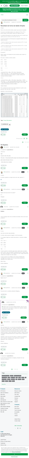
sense (3, 381)
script (9, 377)
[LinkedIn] (18, 428)
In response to (7, 149)
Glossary (16, 398)
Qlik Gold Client (4, 410)
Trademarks (3, 443)
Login (16, 1)
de (25, 377)
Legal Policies (3, 439)
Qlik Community (18, 425)
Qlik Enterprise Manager (5, 406)
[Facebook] (20, 428)
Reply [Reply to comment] (25, 168)
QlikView (2, 398)
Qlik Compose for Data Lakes (7, 401)
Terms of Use (3, 445)
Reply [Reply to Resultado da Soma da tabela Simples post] (25, 134)
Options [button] (27, 15)
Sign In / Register (24, 5)
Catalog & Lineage (4, 408)
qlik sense (13, 377)
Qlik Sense (3, 394)
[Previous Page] (23, 142)
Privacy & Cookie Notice (5, 441)
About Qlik (17, 406)
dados (6, 381)
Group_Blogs (4, 377)
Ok (14, 454)
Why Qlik (2, 411)
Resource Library (18, 390)
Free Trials (17, 394)
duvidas (19, 379)
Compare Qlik (17, 396)
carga (13, 381)
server (10, 381)
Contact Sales (17, 420)
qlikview (11, 375)
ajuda (20, 377)
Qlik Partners (17, 392)
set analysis (4, 379)
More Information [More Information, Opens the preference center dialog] (14, 456)
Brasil (2, 14)
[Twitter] (15, 428)
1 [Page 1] (24, 142)
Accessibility (17, 412)
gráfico (8, 379)
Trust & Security (18, 410)
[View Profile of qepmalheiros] (7, 22)
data (16, 377)
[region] (14, 452)
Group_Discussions (7, 120)
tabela (23, 377)
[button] (27, 22)
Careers (16, 415)
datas (23, 379)
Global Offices (17, 419)
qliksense (13, 379)
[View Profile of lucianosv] (7, 147)
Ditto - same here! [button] (5, 129)
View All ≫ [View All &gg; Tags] (4, 384)
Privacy (16, 413)
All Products (3, 390)
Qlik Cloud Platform (4, 392)
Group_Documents (17, 375)
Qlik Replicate (3, 399)
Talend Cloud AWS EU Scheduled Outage (11, 8)
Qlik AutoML (3, 396)
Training (16, 399)
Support (16, 401)
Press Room (17, 408)
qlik (16, 379)
